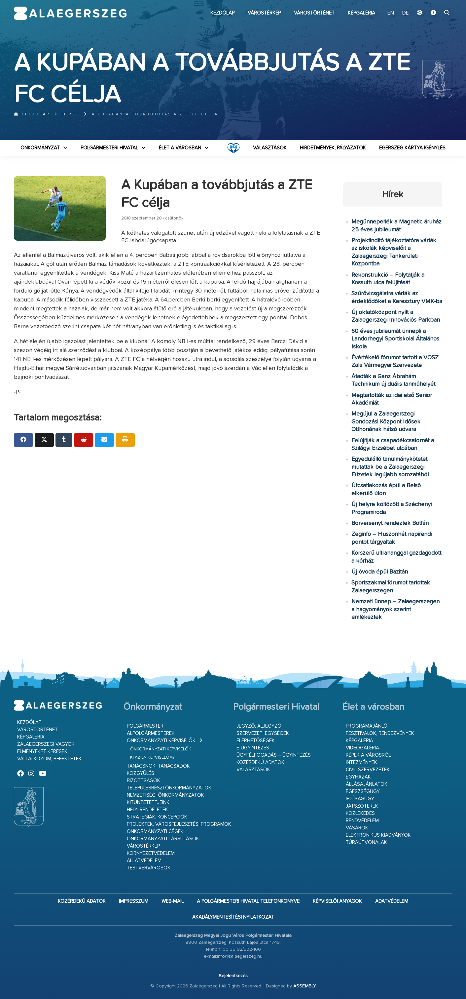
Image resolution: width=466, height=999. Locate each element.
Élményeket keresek (42, 751)
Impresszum (133, 901)
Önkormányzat (40, 147)
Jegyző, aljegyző (258, 726)
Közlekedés (360, 813)
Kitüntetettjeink (148, 802)
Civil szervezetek (368, 769)
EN (390, 13)
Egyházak (358, 777)
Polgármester (145, 726)
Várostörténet (314, 13)
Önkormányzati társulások (163, 838)
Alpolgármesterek (151, 733)
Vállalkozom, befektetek (49, 758)
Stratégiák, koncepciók (157, 817)
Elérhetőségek (255, 740)
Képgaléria (361, 13)
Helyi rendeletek (147, 809)
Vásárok (357, 827)
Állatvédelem (144, 860)
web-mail (172, 901)
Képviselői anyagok (337, 901)
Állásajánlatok (366, 784)
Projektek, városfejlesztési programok (179, 824)
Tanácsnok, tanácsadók (158, 766)
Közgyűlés (140, 773)
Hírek (70, 114)
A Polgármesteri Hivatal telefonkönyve (248, 901)
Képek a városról (368, 755)
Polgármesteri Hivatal (109, 147)
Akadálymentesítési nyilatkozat (233, 917)
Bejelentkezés (233, 976)
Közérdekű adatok (260, 762)
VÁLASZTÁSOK (270, 147)
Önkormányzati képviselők (161, 740)
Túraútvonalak (366, 842)
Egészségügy (363, 791)
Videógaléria (362, 747)
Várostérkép (264, 13)
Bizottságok (143, 780)
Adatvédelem (391, 901)
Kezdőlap (222, 13)
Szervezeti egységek (262, 733)
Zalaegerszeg (70, 13)
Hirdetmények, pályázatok (333, 147)
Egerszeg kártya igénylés (412, 147)
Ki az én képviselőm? (152, 757)
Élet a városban (180, 147)
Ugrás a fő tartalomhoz (435, 3)
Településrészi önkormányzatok (169, 787)
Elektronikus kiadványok (378, 835)
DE (405, 13)
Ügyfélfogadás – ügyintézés (273, 755)
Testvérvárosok (148, 867)
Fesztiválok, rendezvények (380, 733)
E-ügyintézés (252, 747)
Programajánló (366, 726)
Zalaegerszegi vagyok (46, 744)
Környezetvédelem (151, 853)
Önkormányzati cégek (155, 831)
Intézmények (361, 762)
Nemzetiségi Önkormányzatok (165, 795)
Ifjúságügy (360, 798)
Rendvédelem (362, 820)
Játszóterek (362, 806)
